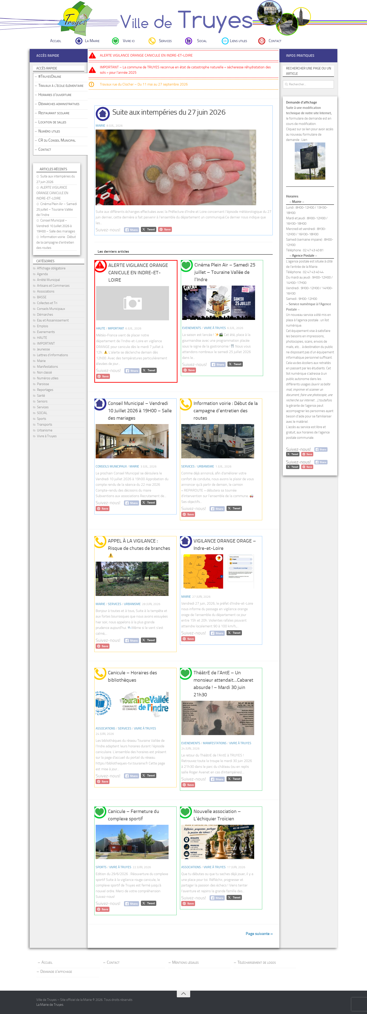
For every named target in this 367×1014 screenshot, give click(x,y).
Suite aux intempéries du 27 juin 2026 (168, 112)
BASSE (41, 297)
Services (165, 40)
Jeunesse (43, 349)
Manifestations (215, 743)
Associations (105, 728)
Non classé (44, 372)
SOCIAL (42, 413)
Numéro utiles (49, 131)
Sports (101, 867)
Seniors (42, 401)
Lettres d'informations (52, 355)
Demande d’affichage (56, 971)
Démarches (45, 315)
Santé (41, 396)
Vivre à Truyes (215, 328)
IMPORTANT (116, 328)
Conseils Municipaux (111, 466)
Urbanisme (205, 466)
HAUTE (100, 328)
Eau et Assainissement (53, 320)
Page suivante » (259, 933)
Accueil (55, 40)
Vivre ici (129, 40)
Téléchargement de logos (256, 962)
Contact (275, 40)
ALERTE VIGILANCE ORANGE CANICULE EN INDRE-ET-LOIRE (146, 55)
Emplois (42, 326)
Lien (304, 140)
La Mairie (92, 40)
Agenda (42, 274)
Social (202, 40)
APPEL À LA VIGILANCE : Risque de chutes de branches (139, 548)
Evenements (191, 328)
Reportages (45, 390)
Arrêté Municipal (48, 280)
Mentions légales (185, 962)
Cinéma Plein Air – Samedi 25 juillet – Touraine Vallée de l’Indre (224, 272)
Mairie (100, 126)
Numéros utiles (47, 378)
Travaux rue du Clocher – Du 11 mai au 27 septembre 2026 (144, 84)
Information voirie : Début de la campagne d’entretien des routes (226, 410)
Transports (44, 425)
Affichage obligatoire (51, 268)
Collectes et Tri (47, 303)
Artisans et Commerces (53, 286)
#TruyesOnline (49, 76)
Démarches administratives (58, 103)
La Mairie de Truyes (49, 1005)
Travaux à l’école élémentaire (60, 85)
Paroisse (43, 384)
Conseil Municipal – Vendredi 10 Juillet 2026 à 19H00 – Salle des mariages (140, 410)
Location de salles (52, 122)
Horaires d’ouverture (54, 94)
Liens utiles (238, 40)
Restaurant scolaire (53, 112)
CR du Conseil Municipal (57, 140)
